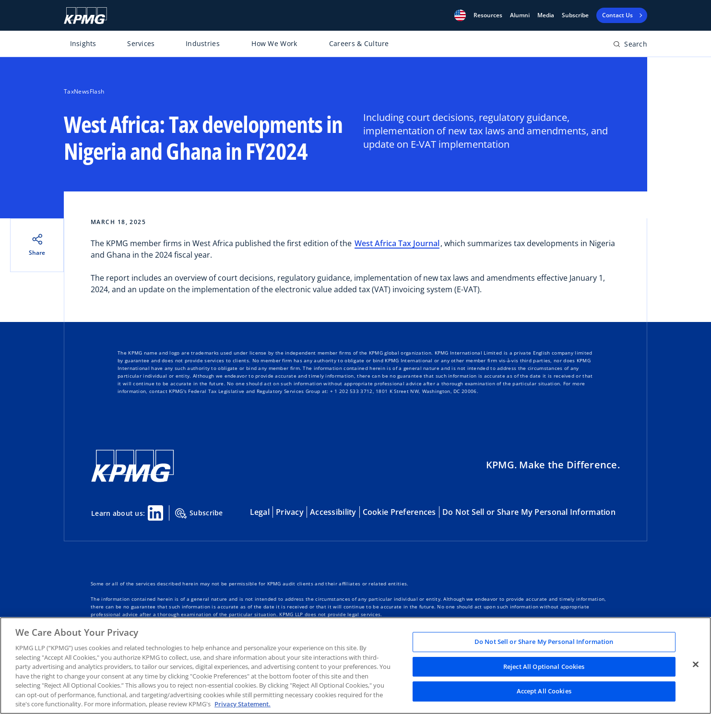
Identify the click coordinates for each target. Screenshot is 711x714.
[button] (460, 15)
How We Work (274, 43)
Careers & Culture (359, 43)
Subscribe (575, 15)
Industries (203, 43)
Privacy (290, 512)
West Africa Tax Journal (397, 243)
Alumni (520, 15)
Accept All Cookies (544, 691)
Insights (83, 43)
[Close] (695, 664)
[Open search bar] (630, 45)
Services (140, 43)
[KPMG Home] (85, 15)
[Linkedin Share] (155, 513)
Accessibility (333, 512)
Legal (260, 512)
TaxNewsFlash (84, 91)
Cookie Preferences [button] (399, 512)
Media (545, 15)
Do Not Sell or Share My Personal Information (529, 512)
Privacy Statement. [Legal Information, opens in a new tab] (242, 704)
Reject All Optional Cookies (544, 666)
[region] (355, 665)
